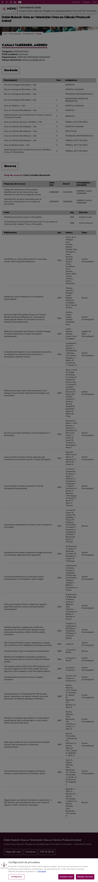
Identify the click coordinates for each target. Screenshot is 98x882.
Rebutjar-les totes (85, 879)
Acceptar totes (66, 879)
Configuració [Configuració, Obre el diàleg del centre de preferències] (16, 879)
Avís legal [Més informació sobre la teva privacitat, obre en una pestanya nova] (42, 873)
